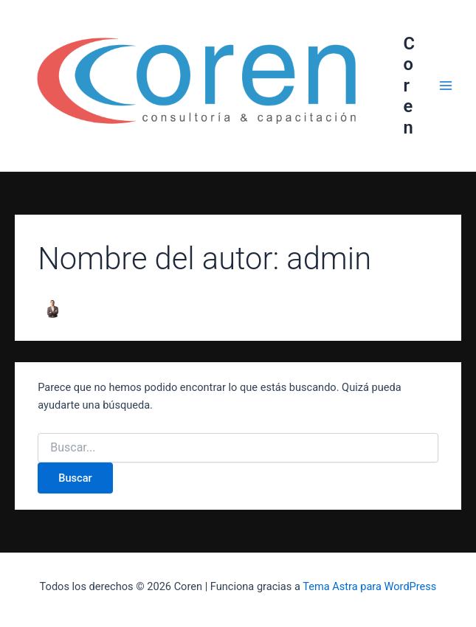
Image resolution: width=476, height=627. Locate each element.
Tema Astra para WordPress (369, 586)
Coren (409, 85)
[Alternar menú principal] (445, 85)
